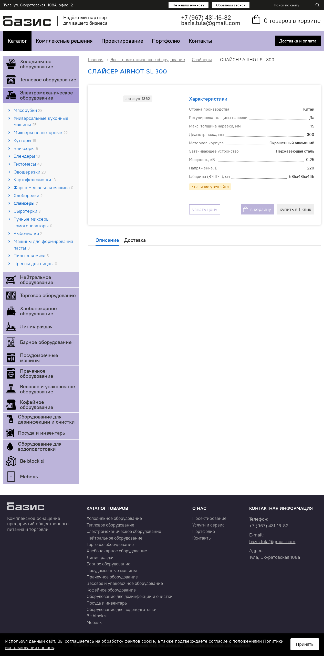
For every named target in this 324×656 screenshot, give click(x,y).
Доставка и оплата (298, 41)
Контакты (200, 40)
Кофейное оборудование (36, 404)
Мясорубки (28, 110)
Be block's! (32, 461)
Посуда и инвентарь (41, 432)
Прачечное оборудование (36, 373)
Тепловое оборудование (48, 79)
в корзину (260, 209)
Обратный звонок (230, 5)
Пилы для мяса (31, 256)
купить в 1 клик (295, 209)
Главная (95, 59)
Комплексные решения (64, 40)
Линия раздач (36, 326)
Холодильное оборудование (36, 64)
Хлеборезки (28, 195)
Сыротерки (27, 211)
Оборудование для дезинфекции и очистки (46, 419)
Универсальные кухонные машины (41, 121)
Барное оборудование (46, 342)
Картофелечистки (35, 179)
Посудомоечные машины (39, 357)
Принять (304, 644)
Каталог (17, 40)
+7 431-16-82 (206, 17)
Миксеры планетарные (41, 132)
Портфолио (166, 40)
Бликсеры (26, 148)
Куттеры (25, 140)
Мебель (29, 476)
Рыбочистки (28, 233)
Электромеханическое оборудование (46, 95)
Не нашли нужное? (188, 5)
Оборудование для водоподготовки (39, 446)
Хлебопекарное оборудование (38, 311)
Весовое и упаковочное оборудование (47, 389)
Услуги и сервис (208, 525)
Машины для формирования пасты (43, 244)
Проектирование (122, 40)
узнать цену (204, 209)
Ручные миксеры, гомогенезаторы (33, 222)
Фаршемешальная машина (43, 187)
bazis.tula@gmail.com (210, 23)
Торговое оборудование (48, 295)
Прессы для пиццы (35, 263)
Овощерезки (30, 172)
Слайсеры (26, 203)
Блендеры (27, 156)
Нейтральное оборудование (36, 279)
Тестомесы (28, 164)
